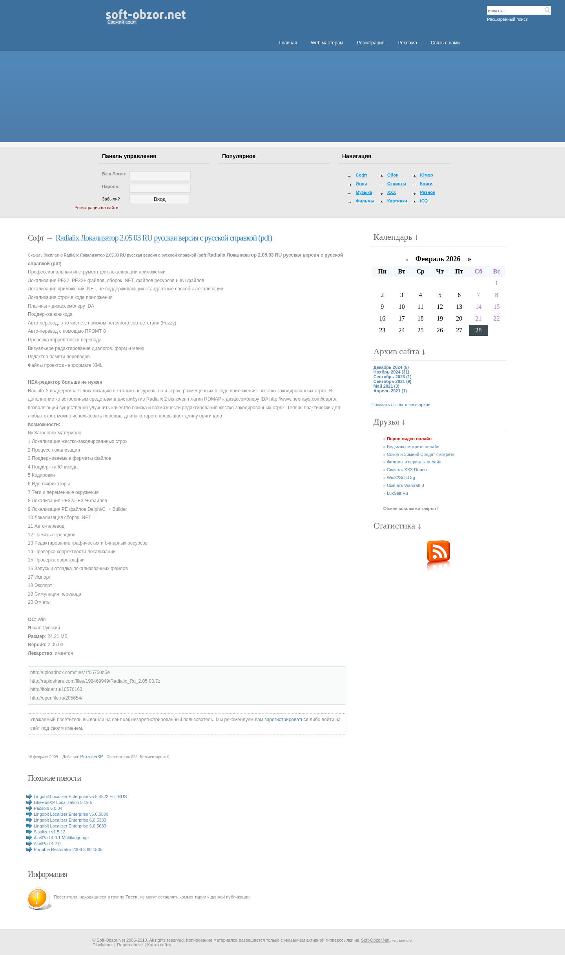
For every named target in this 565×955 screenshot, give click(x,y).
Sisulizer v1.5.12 (50, 831)
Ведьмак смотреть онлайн (413, 446)
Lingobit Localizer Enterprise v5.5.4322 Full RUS (80, 796)
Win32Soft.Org (401, 477)
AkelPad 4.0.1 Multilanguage (61, 837)
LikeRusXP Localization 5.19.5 (63, 802)
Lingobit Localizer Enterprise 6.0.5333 (70, 820)
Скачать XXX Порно (407, 469)
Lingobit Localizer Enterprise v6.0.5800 (71, 814)
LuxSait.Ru (397, 493)
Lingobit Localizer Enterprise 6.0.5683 (70, 826)
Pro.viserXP (91, 756)
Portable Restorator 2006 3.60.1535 (68, 849)
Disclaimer (103, 944)
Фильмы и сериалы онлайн (414, 461)
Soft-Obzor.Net (375, 940)
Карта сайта (159, 944)
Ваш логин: (114, 173)
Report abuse (130, 944)
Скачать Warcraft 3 (405, 485)
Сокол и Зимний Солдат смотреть (421, 454)
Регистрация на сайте (96, 207)
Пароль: (111, 186)
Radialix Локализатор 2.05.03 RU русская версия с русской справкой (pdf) (164, 237)
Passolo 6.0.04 (48, 808)
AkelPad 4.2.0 (47, 843)
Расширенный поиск (507, 19)
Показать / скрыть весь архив (401, 404)
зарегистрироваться (286, 719)
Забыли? (111, 199)
